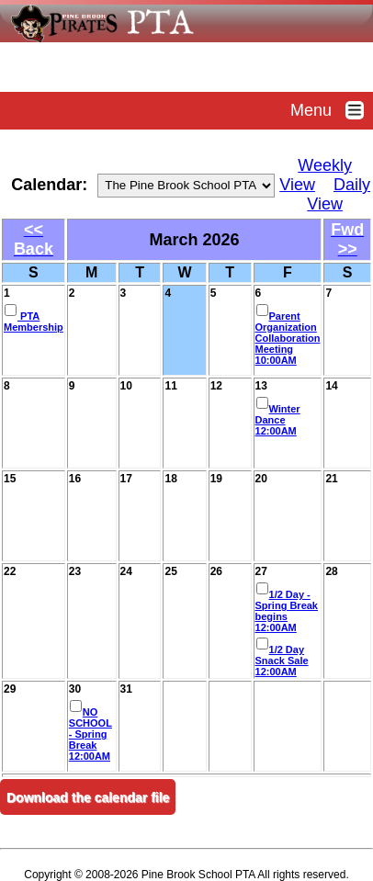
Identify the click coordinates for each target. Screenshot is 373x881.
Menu (331, 110)
